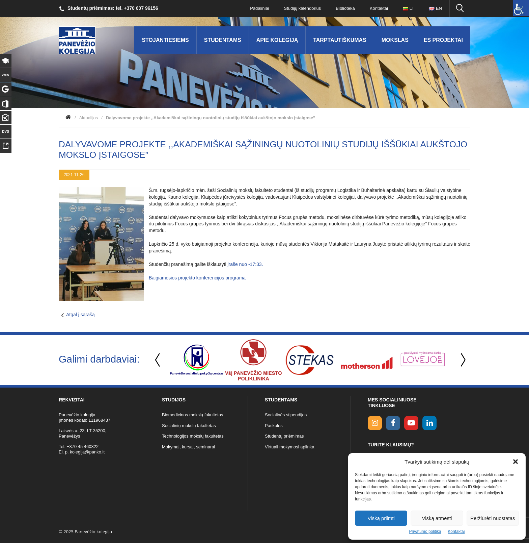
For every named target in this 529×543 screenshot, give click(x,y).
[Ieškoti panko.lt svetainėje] (459, 8)
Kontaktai (456, 531)
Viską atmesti (437, 518)
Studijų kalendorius (302, 8)
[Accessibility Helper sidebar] (521, 8)
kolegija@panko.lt (87, 451)
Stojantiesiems (165, 40)
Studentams (222, 40)
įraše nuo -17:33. (245, 264)
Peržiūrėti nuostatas (492, 518)
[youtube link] (411, 423)
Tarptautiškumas (339, 40)
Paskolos (274, 425)
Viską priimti (381, 518)
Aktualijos (88, 117)
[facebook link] (393, 423)
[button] (515, 461)
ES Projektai (443, 40)
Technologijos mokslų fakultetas (193, 436)
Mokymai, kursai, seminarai (188, 446)
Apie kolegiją (277, 40)
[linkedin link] (429, 423)
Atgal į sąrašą (80, 314)
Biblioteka (345, 8)
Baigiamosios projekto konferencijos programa (197, 277)
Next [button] (461, 360)
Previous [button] (158, 360)
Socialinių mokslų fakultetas (189, 425)
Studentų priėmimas (284, 436)
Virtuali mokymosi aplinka (289, 446)
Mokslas (395, 40)
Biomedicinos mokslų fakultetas (192, 414)
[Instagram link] (375, 423)
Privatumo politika (425, 531)
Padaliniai (259, 8)
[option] (196, 360)
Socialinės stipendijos (286, 414)
